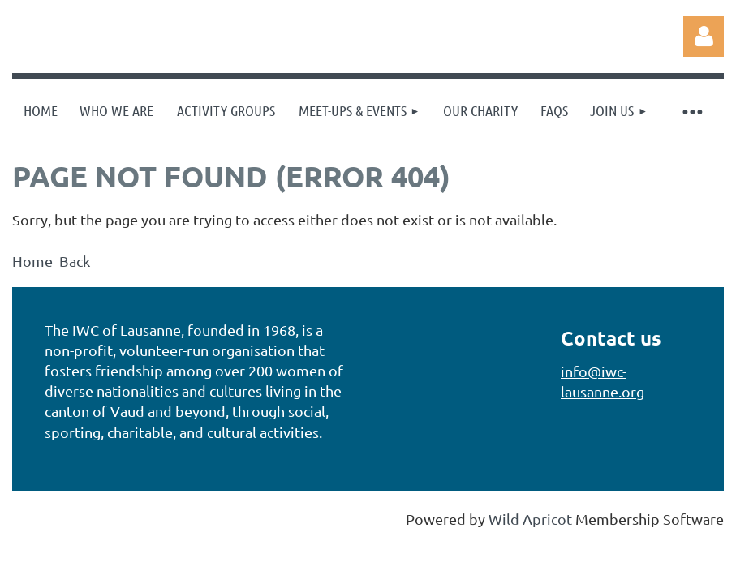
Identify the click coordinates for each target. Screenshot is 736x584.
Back (74, 260)
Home (32, 260)
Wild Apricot (530, 518)
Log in (703, 36)
